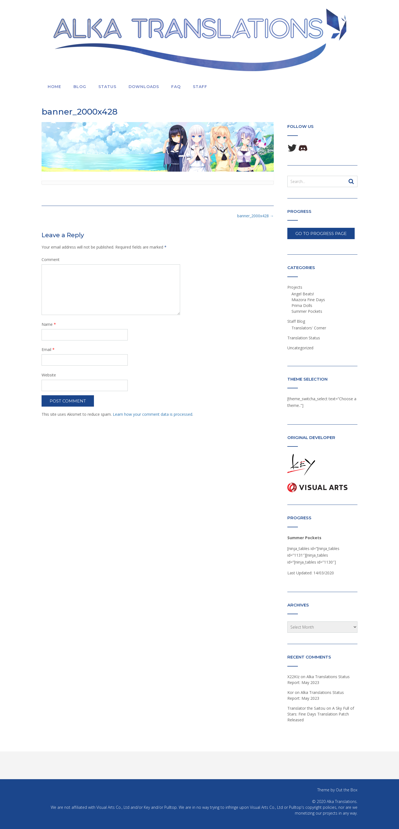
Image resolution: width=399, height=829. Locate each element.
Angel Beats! (302, 293)
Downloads (144, 86)
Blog (79, 86)
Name (49, 324)
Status (107, 86)
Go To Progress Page (321, 233)
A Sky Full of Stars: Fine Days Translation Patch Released (320, 714)
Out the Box (346, 789)
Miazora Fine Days (308, 299)
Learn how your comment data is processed (152, 414)
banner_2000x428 (255, 215)
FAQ (176, 86)
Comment (51, 259)
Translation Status (303, 337)
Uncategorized (300, 347)
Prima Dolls (301, 305)
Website (49, 375)
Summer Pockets (306, 311)
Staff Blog (296, 321)
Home (54, 86)
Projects (294, 287)
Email (48, 349)
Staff (200, 86)
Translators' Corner (308, 327)
